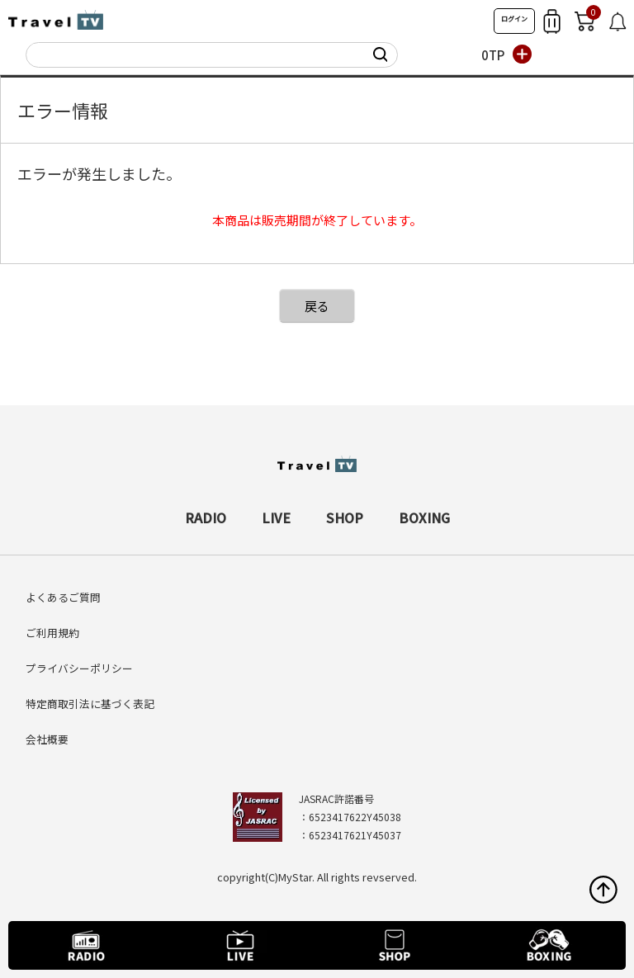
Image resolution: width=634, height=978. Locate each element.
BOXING (424, 517)
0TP (492, 55)
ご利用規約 (52, 632)
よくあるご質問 (63, 597)
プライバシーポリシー (79, 668)
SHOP (344, 517)
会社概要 (47, 739)
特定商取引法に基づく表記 (90, 703)
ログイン (514, 18)
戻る (317, 305)
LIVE (276, 517)
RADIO (205, 517)
